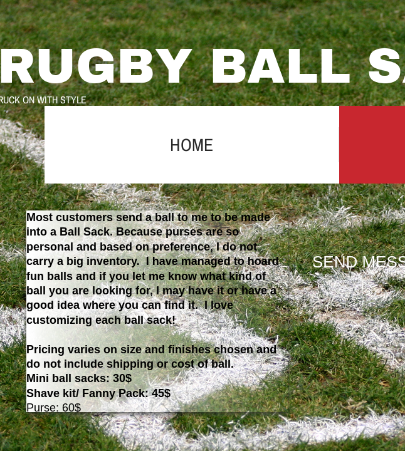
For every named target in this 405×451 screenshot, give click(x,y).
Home (191, 145)
